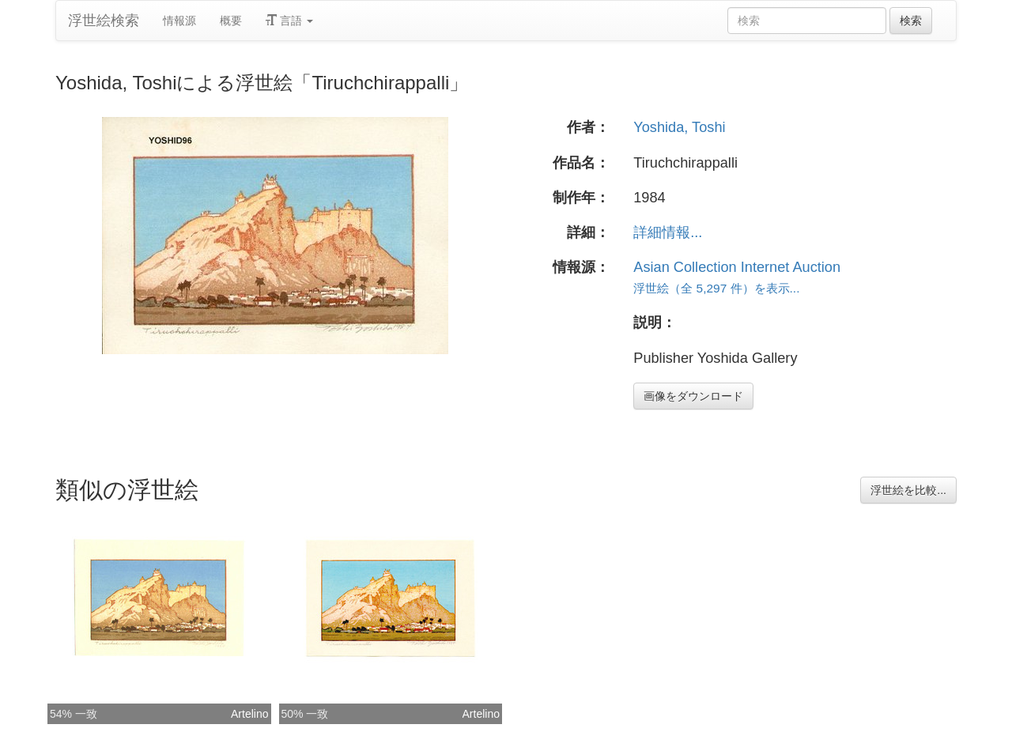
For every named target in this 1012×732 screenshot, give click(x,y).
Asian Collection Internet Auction (736, 267)
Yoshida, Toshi (679, 127)
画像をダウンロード (693, 396)
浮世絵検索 (103, 20)
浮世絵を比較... (908, 490)
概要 (231, 20)
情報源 (179, 20)
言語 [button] (289, 20)
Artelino (249, 713)
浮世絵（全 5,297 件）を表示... (716, 288)
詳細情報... (667, 232)
